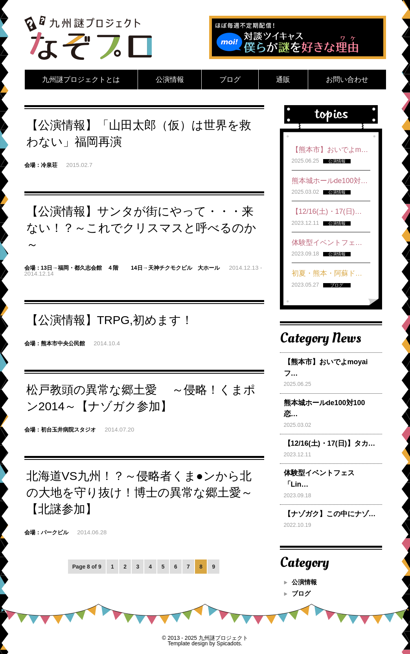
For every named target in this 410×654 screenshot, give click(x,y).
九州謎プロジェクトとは (81, 79)
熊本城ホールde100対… (330, 181)
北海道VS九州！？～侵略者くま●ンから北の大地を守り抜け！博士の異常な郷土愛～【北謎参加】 (139, 492)
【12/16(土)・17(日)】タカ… (329, 443)
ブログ (230, 79)
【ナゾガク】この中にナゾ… (330, 514)
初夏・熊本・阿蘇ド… (327, 273)
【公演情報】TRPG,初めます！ (109, 319)
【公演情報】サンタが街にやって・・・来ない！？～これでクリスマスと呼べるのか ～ (141, 228)
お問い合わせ (347, 79)
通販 (283, 79)
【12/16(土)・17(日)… (327, 211)
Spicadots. (229, 643)
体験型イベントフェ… (327, 242)
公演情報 (170, 79)
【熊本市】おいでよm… (330, 150)
